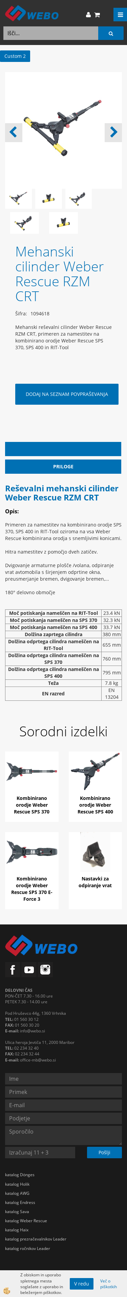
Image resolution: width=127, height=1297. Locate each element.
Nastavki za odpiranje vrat (95, 882)
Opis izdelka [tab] (63, 449)
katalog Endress (20, 1202)
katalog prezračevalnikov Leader (35, 1239)
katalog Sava (17, 1211)
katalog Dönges (20, 1175)
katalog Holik (17, 1184)
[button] (113, 132)
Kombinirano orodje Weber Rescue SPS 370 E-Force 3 (31, 888)
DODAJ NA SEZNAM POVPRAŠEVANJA (67, 394)
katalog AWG (17, 1193)
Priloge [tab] (63, 466)
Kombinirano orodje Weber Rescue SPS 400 (95, 805)
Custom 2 (15, 56)
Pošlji (104, 1152)
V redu (81, 1283)
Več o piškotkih (108, 1284)
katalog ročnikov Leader (27, 1248)
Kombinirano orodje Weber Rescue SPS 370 (31, 805)
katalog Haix (16, 1230)
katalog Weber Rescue (26, 1221)
